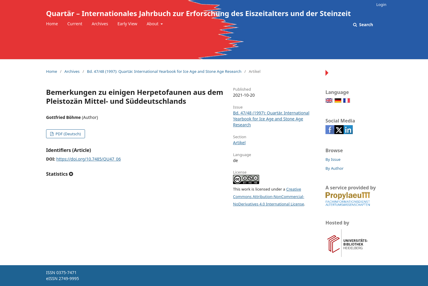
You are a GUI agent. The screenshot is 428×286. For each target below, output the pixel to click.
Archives (100, 23)
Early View (127, 23)
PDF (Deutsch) (67, 133)
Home (52, 23)
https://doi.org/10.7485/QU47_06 (88, 159)
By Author (334, 168)
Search (365, 24)
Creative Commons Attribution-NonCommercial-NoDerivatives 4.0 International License (268, 196)
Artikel (239, 142)
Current (74, 23)
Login (381, 4)
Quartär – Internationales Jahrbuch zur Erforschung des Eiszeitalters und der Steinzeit (198, 13)
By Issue (333, 159)
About (153, 23)
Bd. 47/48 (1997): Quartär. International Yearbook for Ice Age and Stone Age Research (164, 71)
